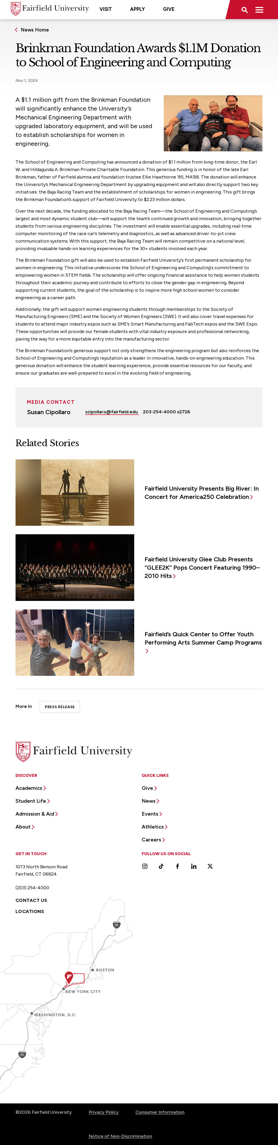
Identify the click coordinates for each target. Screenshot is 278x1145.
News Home (35, 30)
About (23, 827)
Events (150, 814)
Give (169, 9)
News (148, 801)
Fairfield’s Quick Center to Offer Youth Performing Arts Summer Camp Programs (203, 638)
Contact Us (31, 900)
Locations (30, 911)
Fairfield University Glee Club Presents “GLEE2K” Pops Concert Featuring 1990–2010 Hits (202, 567)
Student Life (31, 801)
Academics (29, 788)
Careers (151, 840)
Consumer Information (160, 1112)
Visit (105, 9)
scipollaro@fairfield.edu (112, 412)
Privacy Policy (104, 1112)
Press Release (60, 707)
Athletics (153, 827)
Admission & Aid (35, 814)
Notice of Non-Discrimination (120, 1136)
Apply (137, 9)
